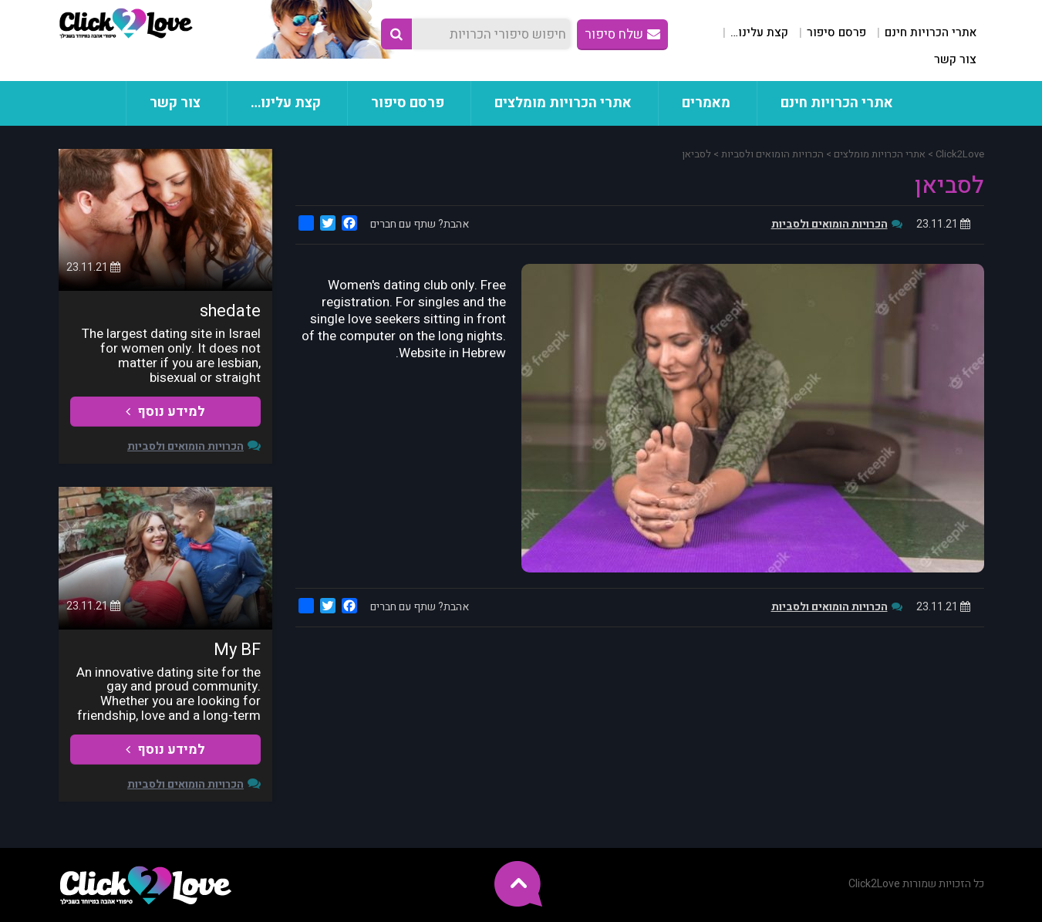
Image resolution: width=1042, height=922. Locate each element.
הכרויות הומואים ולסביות (829, 224)
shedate (230, 311)
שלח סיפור (622, 34)
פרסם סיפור (836, 32)
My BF (237, 649)
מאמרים (706, 103)
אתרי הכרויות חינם (930, 32)
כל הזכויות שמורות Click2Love (916, 884)
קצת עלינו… (759, 32)
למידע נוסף (165, 411)
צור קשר (955, 59)
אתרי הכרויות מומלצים (563, 103)
